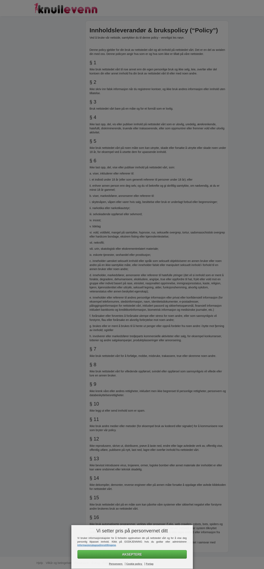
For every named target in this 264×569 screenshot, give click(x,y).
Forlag (149, 563)
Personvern (116, 563)
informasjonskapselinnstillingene (96, 545)
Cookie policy (134, 563)
